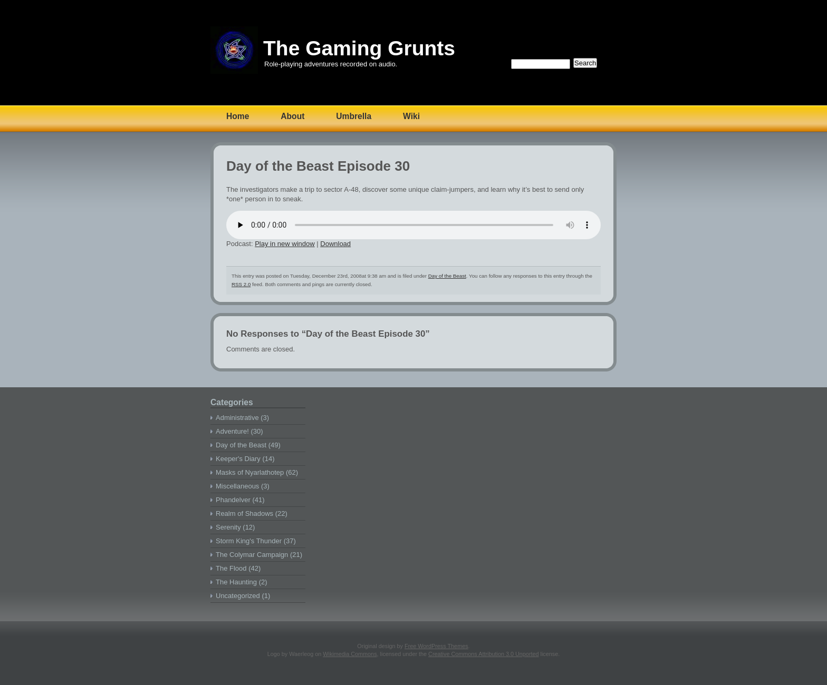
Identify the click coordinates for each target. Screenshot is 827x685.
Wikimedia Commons (350, 654)
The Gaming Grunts (359, 48)
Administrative (237, 418)
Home (237, 116)
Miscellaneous (237, 486)
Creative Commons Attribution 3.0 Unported (483, 654)
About (292, 116)
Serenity (228, 527)
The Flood (231, 568)
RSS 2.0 (241, 284)
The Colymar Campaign (252, 555)
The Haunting (236, 582)
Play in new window (284, 244)
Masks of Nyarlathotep (250, 472)
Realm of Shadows (244, 513)
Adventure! (232, 431)
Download (335, 244)
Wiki (411, 116)
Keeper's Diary (238, 459)
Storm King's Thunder (249, 541)
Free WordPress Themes (436, 646)
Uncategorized (238, 596)
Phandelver (233, 500)
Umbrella (353, 116)
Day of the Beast (447, 276)
